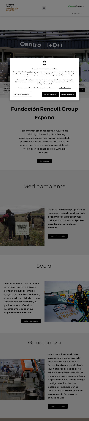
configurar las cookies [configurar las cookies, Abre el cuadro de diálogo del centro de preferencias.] (21, 94)
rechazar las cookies (50, 94)
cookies (29, 72)
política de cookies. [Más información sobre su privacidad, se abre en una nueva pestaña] (65, 88)
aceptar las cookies (68, 94)
